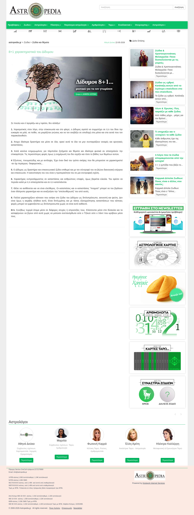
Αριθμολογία (98, 25)
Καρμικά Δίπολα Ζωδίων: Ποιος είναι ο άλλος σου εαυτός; (169, 181)
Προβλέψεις (14, 25)
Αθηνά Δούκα (109, 42)
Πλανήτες (56, 25)
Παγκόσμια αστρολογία (76, 25)
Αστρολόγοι (158, 25)
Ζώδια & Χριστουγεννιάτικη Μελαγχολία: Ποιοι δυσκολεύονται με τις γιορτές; (166, 56)
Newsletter (77, 508)
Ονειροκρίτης (142, 25)
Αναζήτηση (179, 7)
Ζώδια (27, 25)
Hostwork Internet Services (154, 483)
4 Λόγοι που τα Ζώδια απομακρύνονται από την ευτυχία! (169, 158)
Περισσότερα (161, 76)
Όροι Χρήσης (54, 508)
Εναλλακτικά (125, 25)
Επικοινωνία (67, 508)
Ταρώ (111, 25)
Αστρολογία (40, 25)
